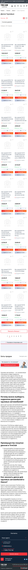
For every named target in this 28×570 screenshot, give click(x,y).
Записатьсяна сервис (8, 559)
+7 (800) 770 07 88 (8, 550)
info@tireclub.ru (7, 546)
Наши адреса (6, 538)
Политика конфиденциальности (20, 565)
